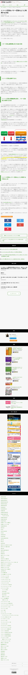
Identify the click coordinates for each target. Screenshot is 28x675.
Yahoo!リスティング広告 (5, 565)
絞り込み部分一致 (5, 593)
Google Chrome (3, 517)
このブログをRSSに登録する (7, 216)
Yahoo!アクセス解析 (4, 558)
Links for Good (3, 531)
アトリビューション (4, 576)
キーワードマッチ (4, 588)
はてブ (7, 225)
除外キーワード (4, 596)
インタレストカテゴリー (5, 581)
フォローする (13, 338)
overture (2, 536)
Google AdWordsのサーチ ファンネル (15, 154)
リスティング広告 (4, 630)
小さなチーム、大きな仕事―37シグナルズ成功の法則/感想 (12, 240)
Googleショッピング (4, 524)
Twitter (20, 220)
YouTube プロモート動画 (5, 569)
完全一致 (3, 591)
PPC (1, 541)
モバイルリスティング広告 (5, 625)
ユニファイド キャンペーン (5, 627)
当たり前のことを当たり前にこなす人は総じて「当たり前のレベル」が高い (14, 278)
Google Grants (3, 519)
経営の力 (2, 272)
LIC (1, 529)
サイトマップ (14, 665)
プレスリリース (3, 620)
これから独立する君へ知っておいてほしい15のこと (10, 282)
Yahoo (2, 557)
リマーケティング (4, 637)
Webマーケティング (4, 555)
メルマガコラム (3, 623)
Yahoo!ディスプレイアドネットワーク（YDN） (9, 562)
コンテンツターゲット (18, 212)
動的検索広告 (3, 644)
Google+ (20, 225)
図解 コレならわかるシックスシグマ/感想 (12, 235)
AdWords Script (3, 503)
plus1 (2, 539)
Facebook (7, 220)
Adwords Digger (3, 498)
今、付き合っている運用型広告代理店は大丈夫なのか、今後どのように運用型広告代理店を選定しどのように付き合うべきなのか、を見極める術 (14, 268)
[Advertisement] (14, 306)
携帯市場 (2, 654)
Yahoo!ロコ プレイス (4, 567)
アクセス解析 (11, 212)
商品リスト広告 (3, 649)
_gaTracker (3, 570)
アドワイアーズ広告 (4, 577)
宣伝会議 (2, 651)
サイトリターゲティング (5, 606)
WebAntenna (4, 119)
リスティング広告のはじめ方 (5, 632)
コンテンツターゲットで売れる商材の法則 (9, 249)
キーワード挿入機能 (4, 598)
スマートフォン (3, 608)
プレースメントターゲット (5, 622)
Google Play (3, 520)
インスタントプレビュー (5, 579)
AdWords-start (3, 505)
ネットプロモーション (4, 618)
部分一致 (3, 594)
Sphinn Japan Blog (4, 550)
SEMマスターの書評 (4, 546)
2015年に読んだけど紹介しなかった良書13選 (9, 287)
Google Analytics (3, 514)
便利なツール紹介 (4, 642)
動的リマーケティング (6, 639)
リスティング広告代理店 (5, 634)
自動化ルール (3, 658)
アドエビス (11, 115)
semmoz (2, 543)
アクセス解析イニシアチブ (5, 574)
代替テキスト (4, 599)
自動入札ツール (3, 656)
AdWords (6, 212)
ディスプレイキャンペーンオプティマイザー (9, 615)
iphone (2, 527)
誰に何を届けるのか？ (7, 202)
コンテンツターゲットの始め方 (6, 603)
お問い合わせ (14, 663)
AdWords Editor (3, 500)
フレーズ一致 (4, 589)
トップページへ (13, 293)
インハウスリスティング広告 (5, 584)
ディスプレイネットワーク (5, 613)
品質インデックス (4, 646)
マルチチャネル (4, 515)
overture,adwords (4, 538)
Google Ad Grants (4, 512)
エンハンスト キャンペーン (5, 586)
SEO (1, 548)
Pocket (7, 229)
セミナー (2, 610)
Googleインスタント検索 (5, 522)
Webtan (2, 553)
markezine (2, 534)
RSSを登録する (14, 340)
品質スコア (3, 647)
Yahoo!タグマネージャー (5, 560)
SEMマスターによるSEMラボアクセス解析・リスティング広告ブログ (16, 2)
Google (2, 510)
